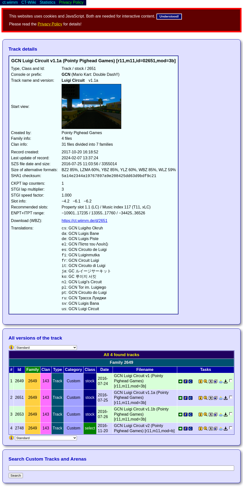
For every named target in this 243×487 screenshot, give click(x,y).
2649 (32, 381)
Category (73, 369)
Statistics (47, 2)
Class (90, 369)
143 (45, 381)
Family (32, 369)
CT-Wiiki (28, 2)
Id (19, 369)
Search (16, 475)
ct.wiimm (10, 2)
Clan (45, 369)
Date (104, 369)
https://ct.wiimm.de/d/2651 (84, 221)
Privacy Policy (50, 24)
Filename (144, 369)
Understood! (169, 16)
